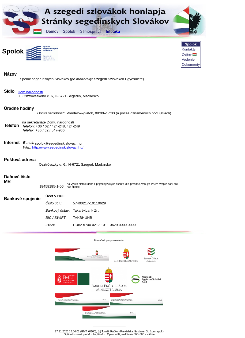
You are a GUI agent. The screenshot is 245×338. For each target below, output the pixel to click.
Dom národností (30, 92)
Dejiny (187, 54)
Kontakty (189, 49)
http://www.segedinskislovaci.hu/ (57, 147)
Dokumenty (191, 65)
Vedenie (188, 59)
